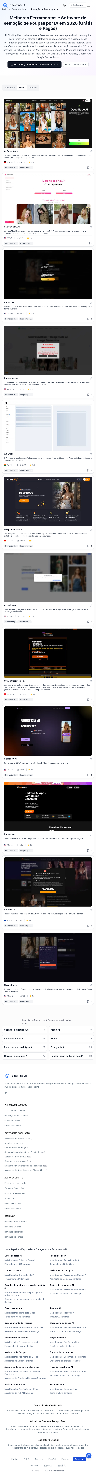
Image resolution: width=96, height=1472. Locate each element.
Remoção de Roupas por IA (11, 168)
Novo (21, 87)
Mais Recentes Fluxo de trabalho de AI (68, 1371)
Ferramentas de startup (16, 1337)
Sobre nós (9, 1198)
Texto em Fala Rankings (61, 1393)
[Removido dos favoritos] (88, 167)
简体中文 (48, 1465)
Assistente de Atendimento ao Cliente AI (26, 1170)
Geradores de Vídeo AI (18, 1156)
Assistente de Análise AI (18, 1138)
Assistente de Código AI (62, 1270)
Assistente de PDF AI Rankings (19, 1393)
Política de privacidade (15, 1183)
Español (52, 1459)
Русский (34, 1465)
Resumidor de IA (58, 1256)
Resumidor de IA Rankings (62, 1264)
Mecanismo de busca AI (62, 1323)
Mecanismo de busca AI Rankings (65, 1331)
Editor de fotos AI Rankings (17, 1264)
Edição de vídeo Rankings (62, 1346)
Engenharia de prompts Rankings (65, 1361)
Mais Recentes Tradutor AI (62, 1313)
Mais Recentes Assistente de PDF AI (21, 1389)
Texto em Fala (57, 1384)
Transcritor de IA (13, 1270)
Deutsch (39, 1459)
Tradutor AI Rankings (59, 1317)
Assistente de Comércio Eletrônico (22, 1367)
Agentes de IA (14, 1143)
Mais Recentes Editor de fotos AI (20, 1260)
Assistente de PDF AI (15, 1384)
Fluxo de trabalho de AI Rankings (65, 1375)
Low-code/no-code (16, 1147)
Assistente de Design (15, 1352)
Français (65, 1459)
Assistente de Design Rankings (19, 1361)
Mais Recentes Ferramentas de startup (22, 1342)
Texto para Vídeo (13, 1308)
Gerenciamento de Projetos (18, 1323)
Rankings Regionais (14, 1232)
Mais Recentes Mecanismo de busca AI (68, 1327)
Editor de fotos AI (26, 168)
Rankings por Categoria (16, 1221)
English (14, 1459)
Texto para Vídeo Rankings (17, 1317)
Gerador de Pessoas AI (25, 622)
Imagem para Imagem (26, 319)
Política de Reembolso (15, 1193)
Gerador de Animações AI (26, 243)
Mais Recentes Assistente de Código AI (68, 1275)
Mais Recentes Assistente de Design (21, 1357)
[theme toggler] (64, 5)
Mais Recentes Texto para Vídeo (20, 1313)
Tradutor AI (55, 1308)
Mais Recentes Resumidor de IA (64, 1260)
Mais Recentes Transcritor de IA (19, 1275)
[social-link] (6, 1093)
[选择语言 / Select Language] (78, 5)
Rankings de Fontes (14, 1237)
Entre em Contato (13, 1203)
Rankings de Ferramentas (16, 1115)
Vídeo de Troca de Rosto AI (26, 700)
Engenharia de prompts (61, 1352)
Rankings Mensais (13, 1226)
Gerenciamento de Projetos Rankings (22, 1331)
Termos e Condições (14, 1188)
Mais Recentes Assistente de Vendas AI (68, 1289)
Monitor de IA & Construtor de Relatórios (26, 1166)
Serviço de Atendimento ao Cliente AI (25, 1152)
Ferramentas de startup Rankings (20, 1346)
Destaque (10, 87)
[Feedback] (88, 1455)
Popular (33, 87)
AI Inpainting (10, 622)
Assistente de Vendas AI (62, 1285)
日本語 (27, 1459)
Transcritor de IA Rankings (17, 1279)
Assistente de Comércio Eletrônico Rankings (25, 1378)
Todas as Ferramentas (15, 1110)
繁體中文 (62, 1465)
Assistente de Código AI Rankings (65, 1279)
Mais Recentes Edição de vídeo (64, 1342)
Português (80, 1459)
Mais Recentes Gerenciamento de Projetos (25, 1327)
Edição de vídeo (58, 1337)
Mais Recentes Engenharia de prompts (68, 1357)
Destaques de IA (12, 1120)
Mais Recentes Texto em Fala (63, 1389)
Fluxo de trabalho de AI (61, 1367)
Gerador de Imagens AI (18, 1161)
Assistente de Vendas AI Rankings (65, 1293)
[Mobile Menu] (88, 5)
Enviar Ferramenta (13, 1125)
